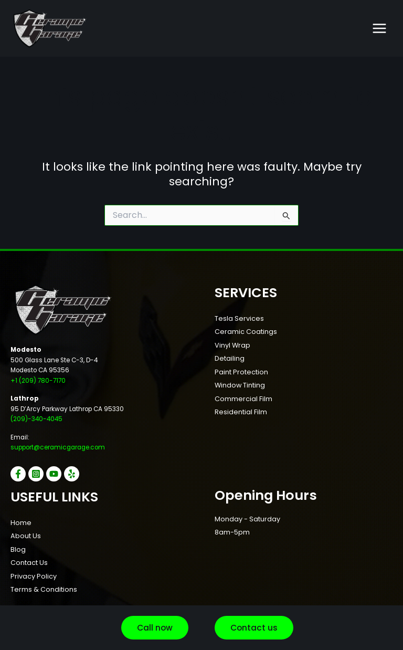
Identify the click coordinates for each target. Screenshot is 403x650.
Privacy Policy (33, 576)
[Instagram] (36, 473)
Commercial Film (243, 398)
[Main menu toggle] (379, 28)
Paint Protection (241, 372)
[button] (154, 628)
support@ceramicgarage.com (57, 447)
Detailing (230, 358)
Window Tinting (240, 385)
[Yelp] (71, 473)
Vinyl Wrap (232, 345)
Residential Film (241, 411)
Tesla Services (239, 318)
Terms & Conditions (43, 589)
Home (20, 522)
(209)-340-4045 (36, 419)
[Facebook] (18, 473)
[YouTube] (53, 473)
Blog (18, 549)
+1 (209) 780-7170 (38, 380)
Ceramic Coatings (246, 331)
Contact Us (29, 562)
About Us (25, 535)
